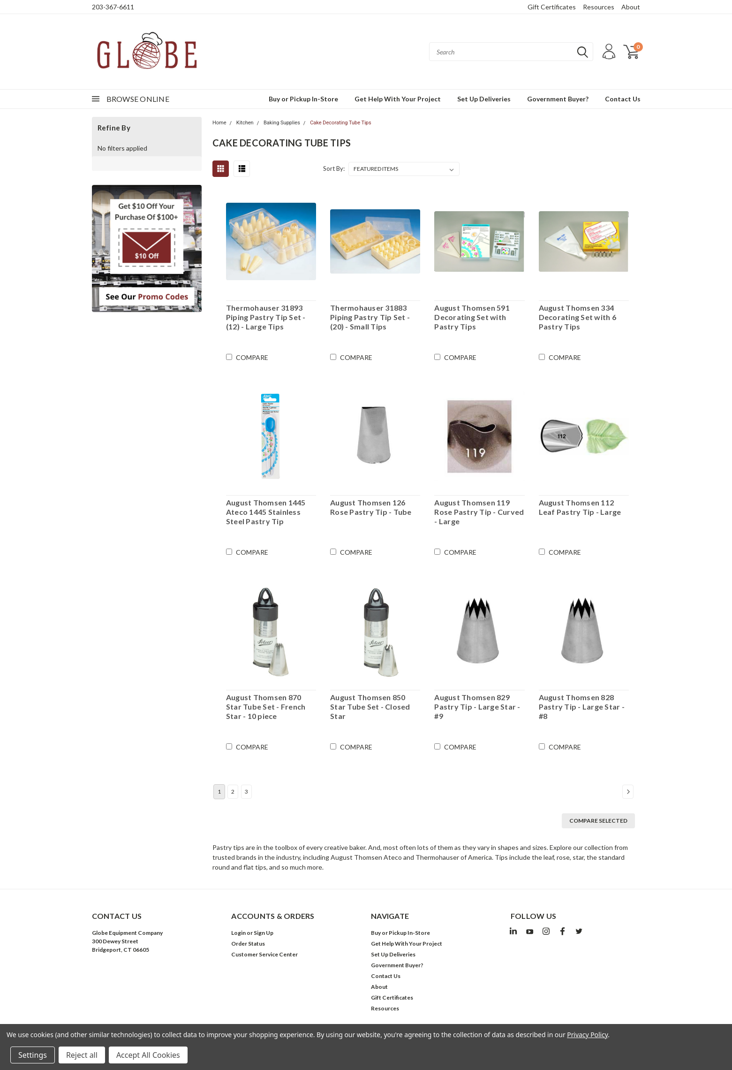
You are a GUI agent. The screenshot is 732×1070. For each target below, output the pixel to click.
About (630, 7)
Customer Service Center (264, 954)
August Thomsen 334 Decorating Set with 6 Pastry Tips (577, 317)
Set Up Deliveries (484, 99)
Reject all (82, 1055)
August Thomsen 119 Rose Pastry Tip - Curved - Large (479, 512)
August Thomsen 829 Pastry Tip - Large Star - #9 (477, 706)
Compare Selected (598, 820)
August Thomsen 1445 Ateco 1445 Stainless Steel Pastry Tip (266, 512)
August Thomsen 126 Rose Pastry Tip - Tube (371, 507)
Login (238, 932)
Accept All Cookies (148, 1055)
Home (219, 123)
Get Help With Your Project (398, 99)
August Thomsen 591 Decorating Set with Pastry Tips (472, 317)
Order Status (248, 943)
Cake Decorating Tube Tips (340, 123)
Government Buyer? (558, 99)
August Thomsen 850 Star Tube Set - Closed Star (370, 706)
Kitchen (245, 123)
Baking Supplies (282, 123)
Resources (598, 7)
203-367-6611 (113, 7)
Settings (32, 1055)
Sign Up (263, 932)
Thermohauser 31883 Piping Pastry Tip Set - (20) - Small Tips (370, 317)
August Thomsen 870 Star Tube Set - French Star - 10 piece (266, 706)
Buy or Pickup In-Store (303, 99)
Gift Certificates (552, 7)
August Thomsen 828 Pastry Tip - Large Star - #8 (582, 706)
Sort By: (334, 168)
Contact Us (623, 99)
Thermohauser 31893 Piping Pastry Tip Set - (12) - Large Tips (266, 317)
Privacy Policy (587, 1034)
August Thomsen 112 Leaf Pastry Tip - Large (580, 507)
